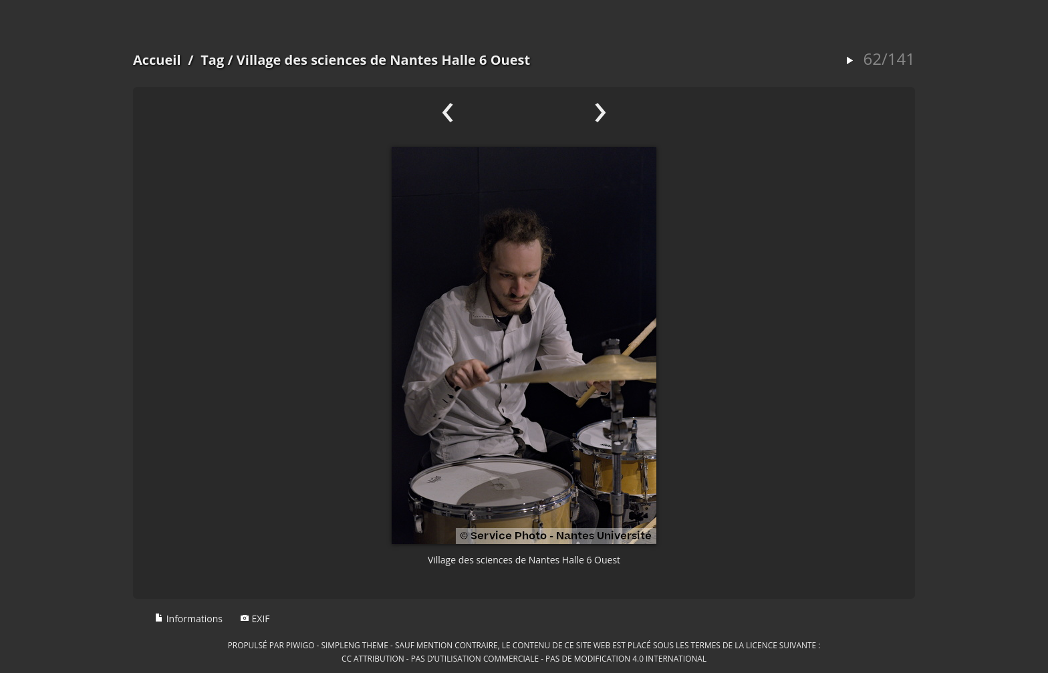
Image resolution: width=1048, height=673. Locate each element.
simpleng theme (354, 645)
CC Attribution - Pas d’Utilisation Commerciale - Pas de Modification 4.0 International (524, 658)
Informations (188, 618)
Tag (212, 60)
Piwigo (300, 645)
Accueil (157, 60)
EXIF (255, 618)
